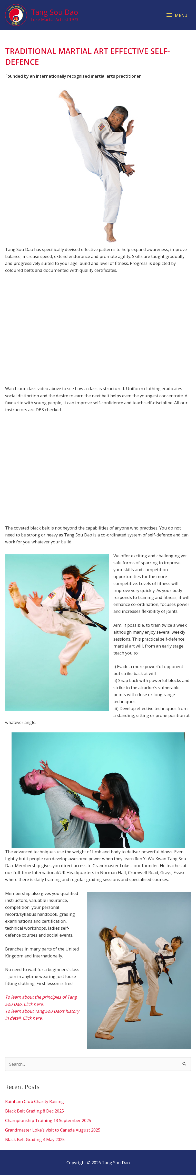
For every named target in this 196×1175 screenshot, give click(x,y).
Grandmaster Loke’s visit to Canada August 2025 (52, 1130)
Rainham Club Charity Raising (34, 1101)
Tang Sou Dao (54, 12)
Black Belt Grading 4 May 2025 (35, 1139)
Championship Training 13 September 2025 (48, 1120)
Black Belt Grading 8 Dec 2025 (34, 1111)
